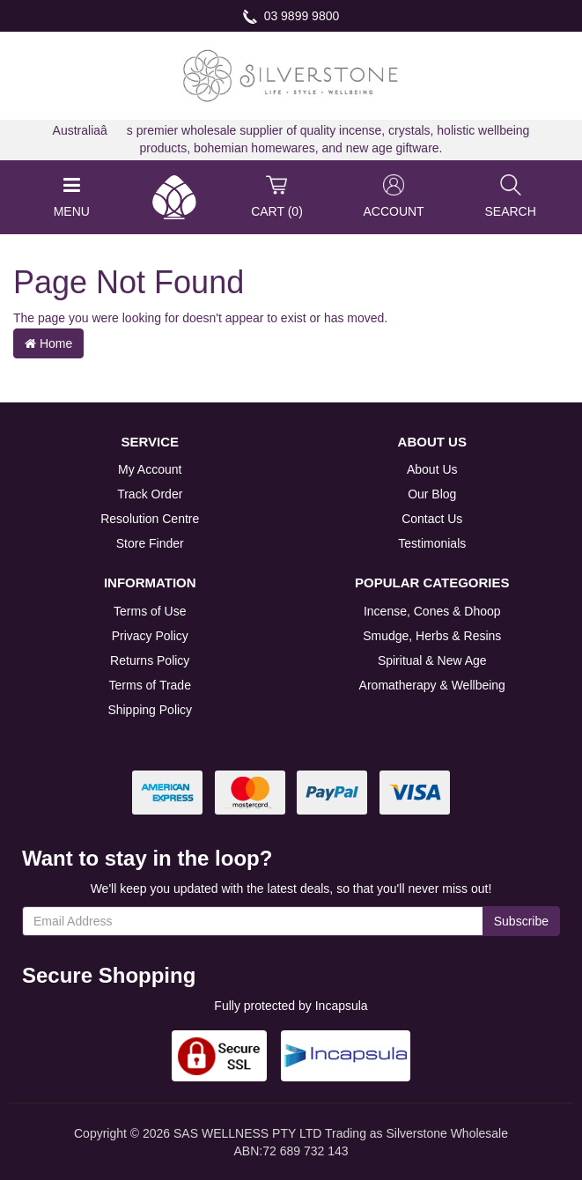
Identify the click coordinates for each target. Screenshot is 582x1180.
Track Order (149, 494)
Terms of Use (150, 611)
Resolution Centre (149, 519)
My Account (149, 469)
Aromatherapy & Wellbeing (432, 685)
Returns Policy (149, 660)
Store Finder (150, 543)
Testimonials (432, 543)
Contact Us (432, 519)
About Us (432, 469)
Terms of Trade (150, 685)
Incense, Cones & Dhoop (432, 611)
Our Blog (432, 494)
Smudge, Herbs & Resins (432, 636)
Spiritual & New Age (432, 660)
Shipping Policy (149, 710)
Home (48, 343)
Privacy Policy (150, 636)
